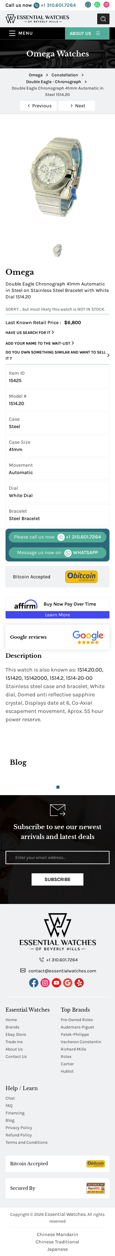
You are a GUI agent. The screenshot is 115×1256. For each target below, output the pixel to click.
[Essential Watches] (37, 18)
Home (11, 1019)
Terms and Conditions (27, 1142)
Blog (10, 1120)
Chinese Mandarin (57, 1234)
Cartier (67, 1063)
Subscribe (57, 879)
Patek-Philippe (75, 1034)
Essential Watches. (65, 1214)
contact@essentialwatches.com (58, 970)
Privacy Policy (19, 1127)
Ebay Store (16, 1034)
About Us (85, 33)
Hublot (67, 1071)
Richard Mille (73, 1049)
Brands (12, 1027)
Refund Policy (19, 1135)
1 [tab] (57, 787)
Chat (10, 1098)
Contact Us (16, 1056)
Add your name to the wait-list (40, 343)
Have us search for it (30, 332)
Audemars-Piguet (77, 1027)
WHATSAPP (57, 553)
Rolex (66, 1056)
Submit (103, 18)
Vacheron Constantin (81, 1041)
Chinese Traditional (57, 1242)
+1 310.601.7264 (54, 5)
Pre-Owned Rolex (77, 1019)
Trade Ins (14, 1041)
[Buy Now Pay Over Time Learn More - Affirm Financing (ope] (57, 607)
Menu (25, 33)
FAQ (9, 1105)
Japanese (57, 1249)
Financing (15, 1113)
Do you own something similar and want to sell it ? (57, 355)
